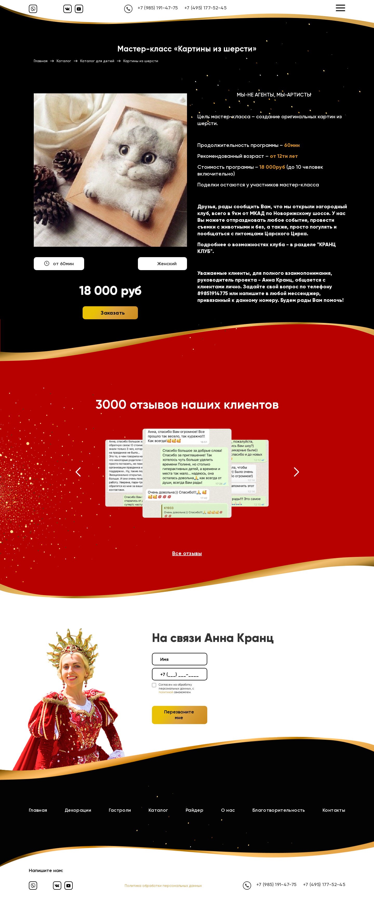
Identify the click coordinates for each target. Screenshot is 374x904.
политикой (166, 692)
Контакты (334, 810)
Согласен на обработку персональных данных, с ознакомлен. (176, 688)
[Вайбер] (33, 9)
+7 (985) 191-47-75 (158, 7)
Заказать (113, 313)
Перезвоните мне (179, 714)
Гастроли (120, 810)
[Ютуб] (79, 9)
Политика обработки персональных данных (163, 885)
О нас (228, 810)
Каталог (158, 810)
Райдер (194, 810)
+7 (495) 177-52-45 (205, 7)
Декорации (78, 810)
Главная (38, 810)
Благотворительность (278, 810)
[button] (77, 473)
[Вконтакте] (67, 9)
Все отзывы (187, 553)
